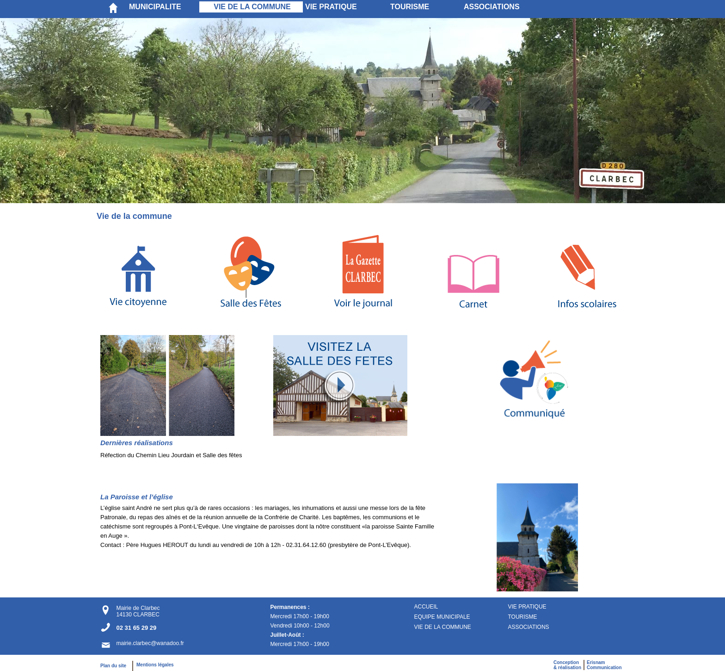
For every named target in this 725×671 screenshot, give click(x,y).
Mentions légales (155, 664)
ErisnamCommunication (604, 665)
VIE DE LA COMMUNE (252, 7)
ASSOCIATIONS (492, 7)
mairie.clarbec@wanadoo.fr (150, 643)
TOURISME (409, 7)
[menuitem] (163, 6)
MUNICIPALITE (155, 7)
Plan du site (115, 665)
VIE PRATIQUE (331, 7)
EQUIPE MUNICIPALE (442, 617)
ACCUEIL (426, 606)
